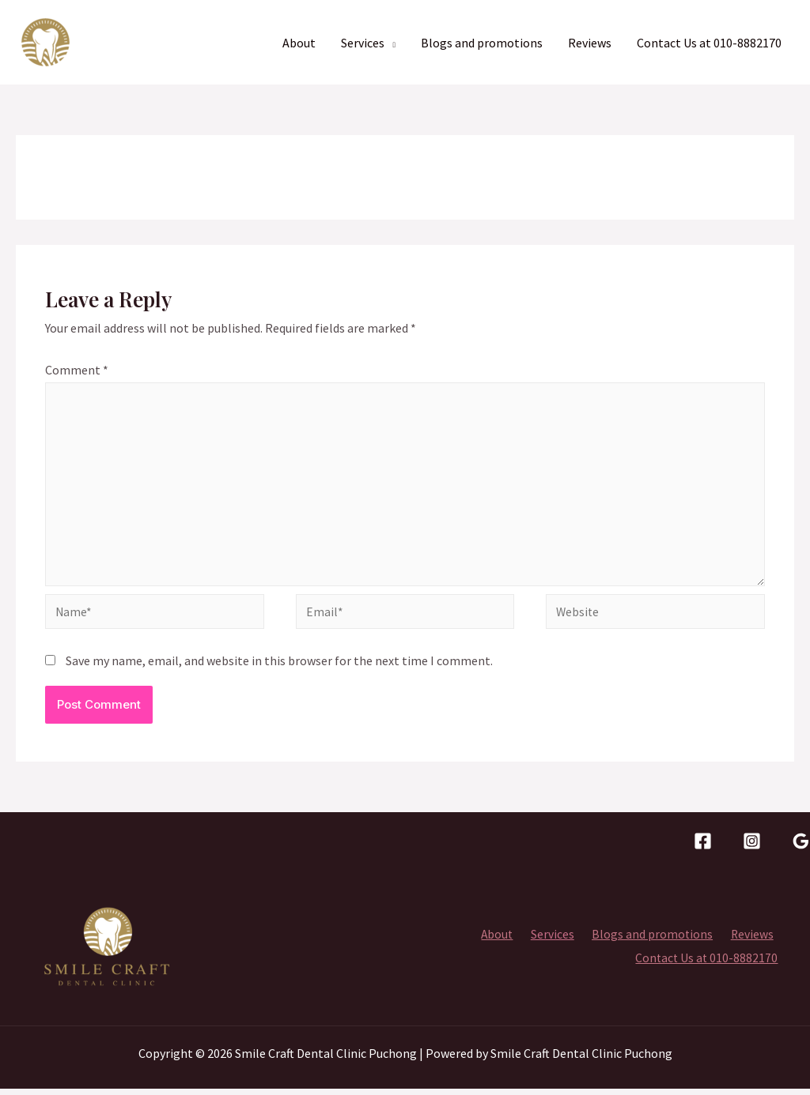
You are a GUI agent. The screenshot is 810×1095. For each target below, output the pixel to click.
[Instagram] (752, 846)
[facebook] (703, 846)
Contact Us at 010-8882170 (709, 43)
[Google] (801, 846)
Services (362, 43)
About (299, 43)
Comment (76, 370)
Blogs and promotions (482, 43)
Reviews (589, 43)
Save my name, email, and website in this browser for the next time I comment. (279, 667)
